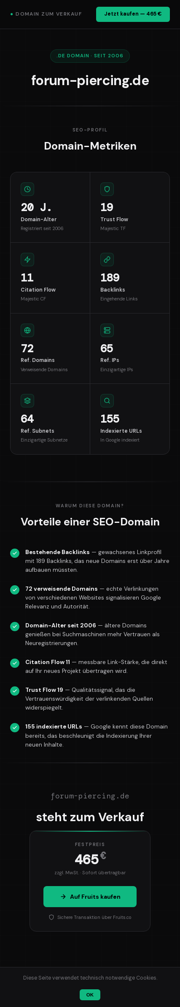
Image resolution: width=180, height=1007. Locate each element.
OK (90, 994)
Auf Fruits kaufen (90, 896)
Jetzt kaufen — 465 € (133, 14)
